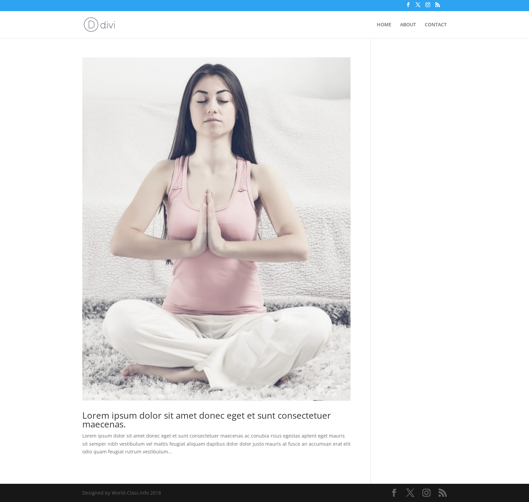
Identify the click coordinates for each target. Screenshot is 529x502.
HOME (384, 25)
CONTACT (436, 25)
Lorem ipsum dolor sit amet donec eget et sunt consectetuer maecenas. (206, 419)
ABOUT (408, 25)
